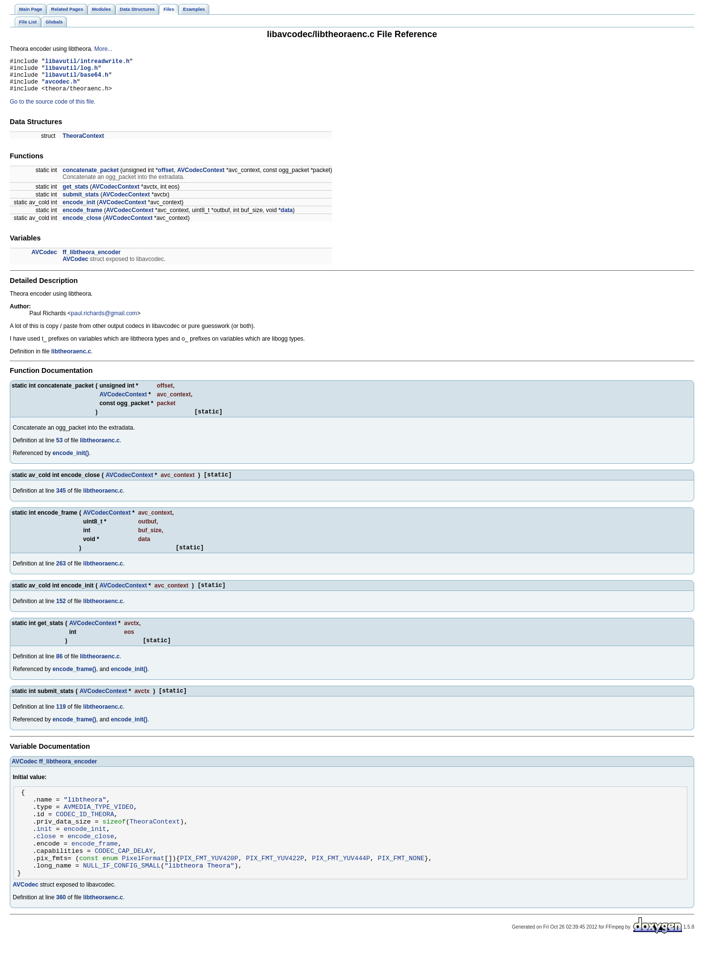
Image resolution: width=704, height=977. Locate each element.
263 (61, 575)
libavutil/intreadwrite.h (87, 62)
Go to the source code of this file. (52, 109)
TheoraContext (83, 143)
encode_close (82, 225)
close (46, 862)
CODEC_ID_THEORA (85, 835)
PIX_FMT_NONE (401, 888)
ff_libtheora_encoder (92, 259)
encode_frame (82, 217)
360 (61, 931)
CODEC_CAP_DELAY (124, 879)
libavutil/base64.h (77, 79)
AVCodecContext (200, 177)
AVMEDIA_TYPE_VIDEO (98, 827)
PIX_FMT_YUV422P (275, 888)
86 (59, 671)
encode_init (79, 209)
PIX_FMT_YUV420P (209, 888)
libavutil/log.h (71, 70)
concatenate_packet (91, 177)
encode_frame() (74, 683)
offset (166, 177)
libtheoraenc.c (71, 358)
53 (59, 449)
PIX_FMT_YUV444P (341, 888)
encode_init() (70, 461)
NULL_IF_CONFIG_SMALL (122, 897)
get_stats (75, 194)
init (44, 853)
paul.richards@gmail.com (104, 320)
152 (61, 614)
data (287, 217)
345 (61, 501)
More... (103, 48)
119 (61, 722)
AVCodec (44, 259)
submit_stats (81, 201)
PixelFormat (143, 888)
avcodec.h (61, 87)
